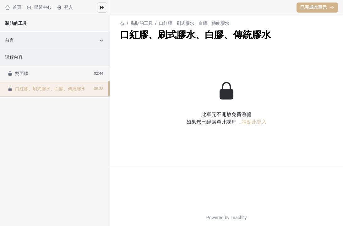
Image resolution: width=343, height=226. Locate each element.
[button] (317, 8)
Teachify (239, 217)
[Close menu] (102, 8)
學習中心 (39, 7)
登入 (65, 7)
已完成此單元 (317, 7)
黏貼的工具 (16, 23)
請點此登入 (254, 122)
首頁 (13, 7)
